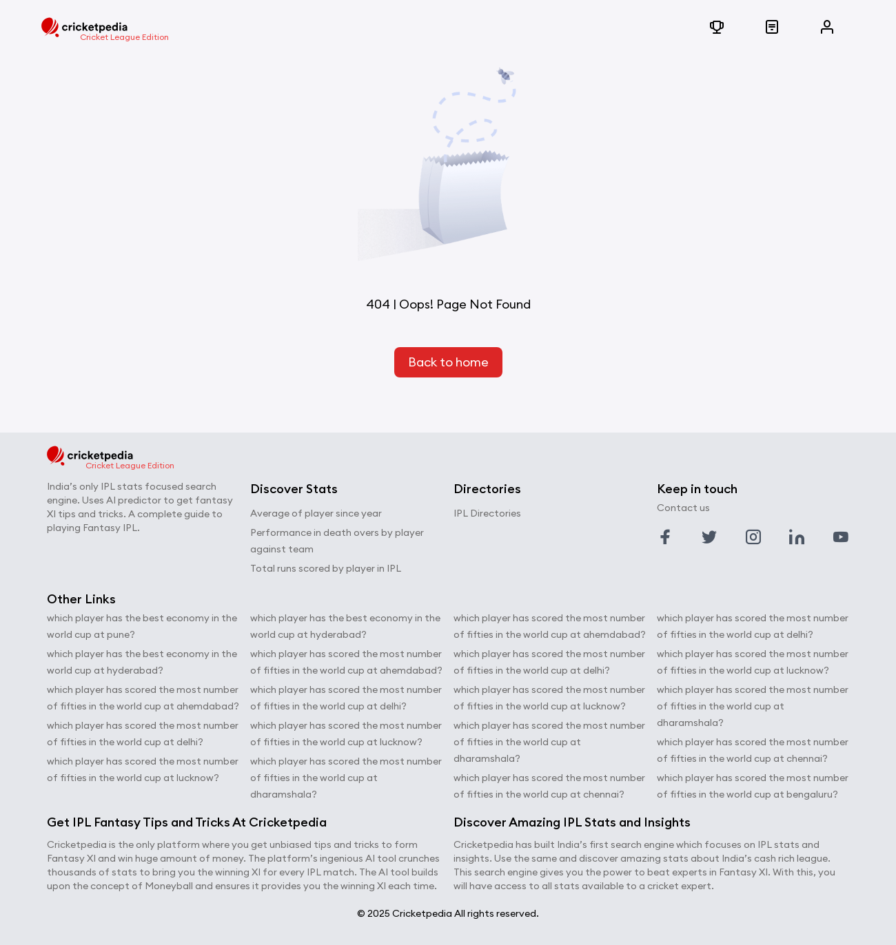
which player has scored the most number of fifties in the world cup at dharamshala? (346, 777)
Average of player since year (316, 513)
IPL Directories (487, 513)
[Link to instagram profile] (753, 537)
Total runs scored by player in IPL (325, 568)
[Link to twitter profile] (709, 537)
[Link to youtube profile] (841, 537)
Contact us (683, 507)
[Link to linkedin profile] (796, 537)
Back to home (448, 362)
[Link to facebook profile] (665, 537)
